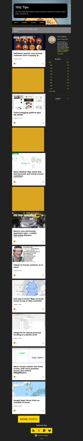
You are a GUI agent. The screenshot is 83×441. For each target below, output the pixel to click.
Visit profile (60, 54)
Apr (51, 80)
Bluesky (61, 51)
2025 (50, 62)
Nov (51, 68)
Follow (33, 22)
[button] (43, 64)
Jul (51, 77)
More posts (28, 419)
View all (15, 31)
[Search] (70, 5)
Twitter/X (59, 50)
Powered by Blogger (41, 435)
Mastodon (66, 50)
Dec (51, 65)
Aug (51, 74)
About (15, 22)
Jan (51, 88)
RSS (66, 51)
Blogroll (24, 22)
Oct (51, 71)
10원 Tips (22, 7)
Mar (51, 82)
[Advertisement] (28, 81)
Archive (41, 22)
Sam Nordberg (61, 36)
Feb (51, 85)
